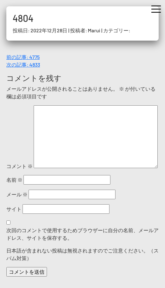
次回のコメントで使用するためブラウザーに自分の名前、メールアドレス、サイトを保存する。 (82, 234)
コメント (19, 166)
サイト (14, 209)
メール (17, 194)
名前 (14, 180)
